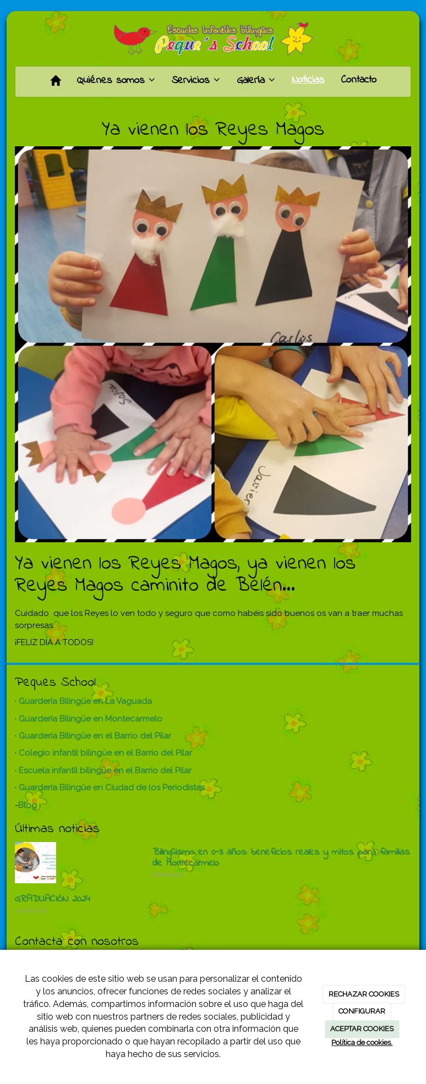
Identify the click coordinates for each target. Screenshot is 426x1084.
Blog (27, 805)
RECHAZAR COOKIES (364, 994)
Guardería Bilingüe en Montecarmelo (90, 719)
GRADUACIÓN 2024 (52, 899)
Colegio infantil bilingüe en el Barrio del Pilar (105, 753)
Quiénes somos (116, 80)
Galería (256, 80)
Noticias (308, 80)
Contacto (358, 80)
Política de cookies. (361, 1042)
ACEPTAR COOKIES (362, 1029)
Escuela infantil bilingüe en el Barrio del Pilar (105, 770)
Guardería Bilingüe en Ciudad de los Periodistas (112, 788)
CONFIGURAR (361, 1011)
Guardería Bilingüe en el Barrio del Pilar (95, 736)
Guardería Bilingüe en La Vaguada (85, 701)
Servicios (196, 80)
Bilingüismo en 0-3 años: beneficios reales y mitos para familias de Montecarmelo (280, 858)
